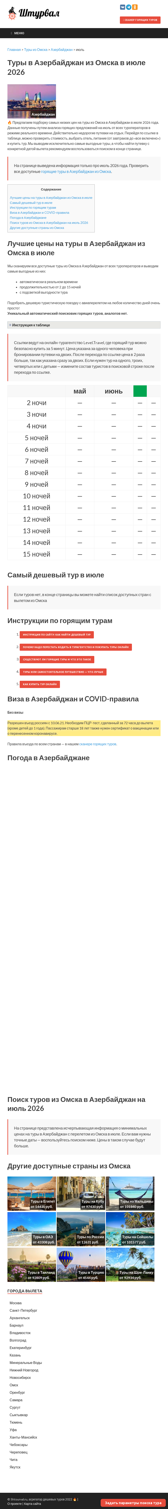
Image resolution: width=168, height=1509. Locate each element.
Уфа (13, 1430)
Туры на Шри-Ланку (136, 1272)
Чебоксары (19, 1445)
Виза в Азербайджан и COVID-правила (39, 212)
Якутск (15, 1467)
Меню (19, 33)
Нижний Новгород (24, 1370)
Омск (14, 1385)
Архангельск (20, 1318)
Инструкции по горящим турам (33, 207)
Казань (15, 1355)
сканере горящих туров (97, 744)
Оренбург (17, 1392)
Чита (14, 1459)
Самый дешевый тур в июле (31, 203)
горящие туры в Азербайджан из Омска (76, 171)
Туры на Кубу (93, 1201)
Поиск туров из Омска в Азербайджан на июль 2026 (49, 223)
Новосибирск (20, 1377)
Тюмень (16, 1422)
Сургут (15, 1407)
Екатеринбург (21, 1348)
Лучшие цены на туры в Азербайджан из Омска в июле (51, 197)
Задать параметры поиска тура (133, 1503)
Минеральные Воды (26, 1362)
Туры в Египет (43, 1201)
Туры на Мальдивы (136, 1201)
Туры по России (90, 1237)
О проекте (14, 1503)
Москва (16, 1303)
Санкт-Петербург (23, 1310)
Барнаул (16, 1325)
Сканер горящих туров (140, 20)
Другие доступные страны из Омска (37, 228)
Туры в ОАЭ (43, 1237)
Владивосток (20, 1333)
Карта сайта (32, 1503)
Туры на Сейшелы (137, 1237)
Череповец (18, 1452)
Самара (16, 1400)
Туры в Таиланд (41, 1272)
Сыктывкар (19, 1415)
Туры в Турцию (91, 1272)
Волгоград (18, 1340)
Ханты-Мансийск (23, 1437)
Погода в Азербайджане (28, 217)
